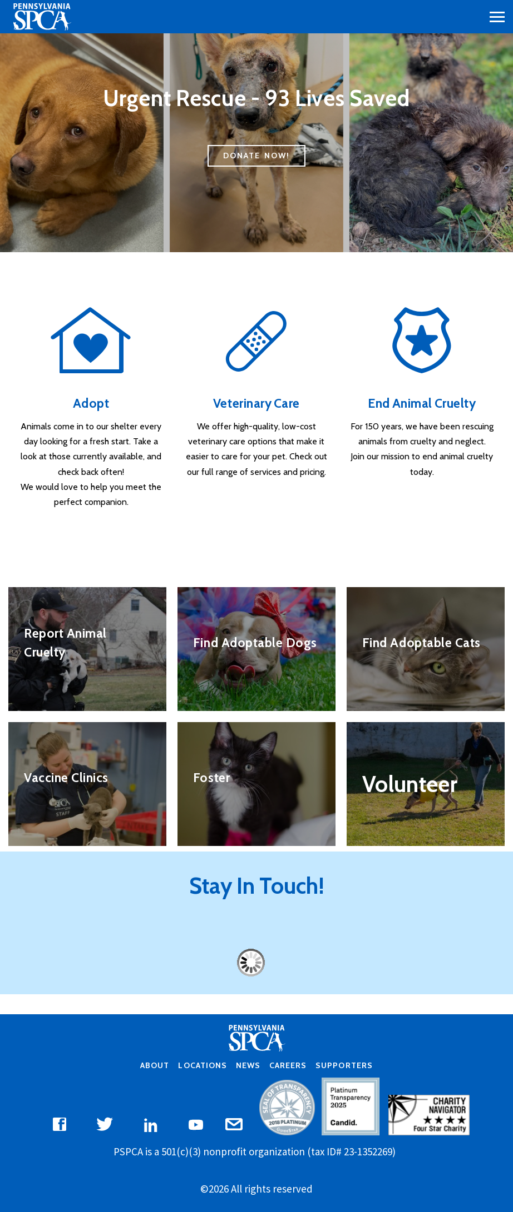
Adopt (91, 403)
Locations (202, 1065)
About (154, 1065)
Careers (288, 1065)
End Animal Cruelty (422, 403)
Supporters (343, 1065)
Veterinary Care (256, 403)
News (248, 1065)
